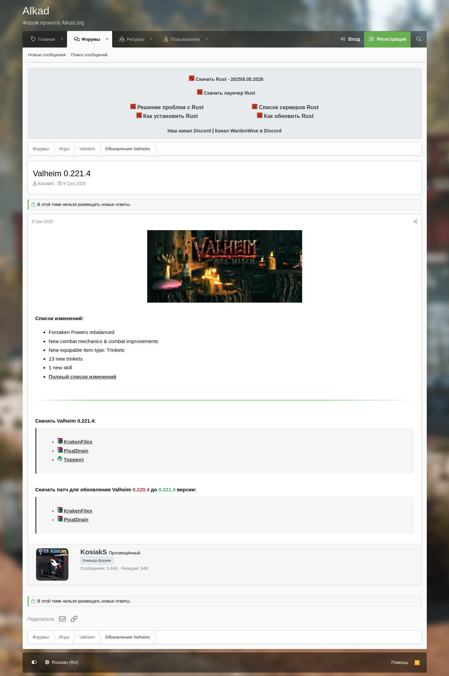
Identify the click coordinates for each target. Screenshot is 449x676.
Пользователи (187, 39)
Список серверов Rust (289, 108)
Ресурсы (137, 39)
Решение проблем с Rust (170, 108)
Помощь (399, 662)
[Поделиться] (415, 222)
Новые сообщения (47, 55)
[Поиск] (416, 40)
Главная (48, 39)
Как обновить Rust (289, 116)
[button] (64, 39)
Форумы (93, 39)
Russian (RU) (61, 662)
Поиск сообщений (89, 55)
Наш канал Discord (189, 131)
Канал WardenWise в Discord (248, 131)
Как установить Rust (170, 116)
